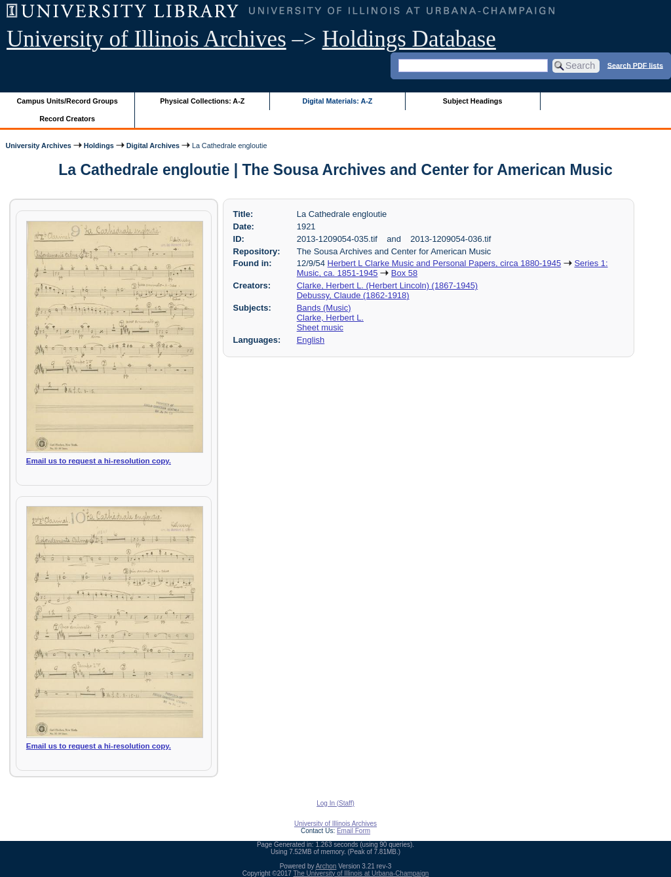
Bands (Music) (324, 308)
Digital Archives (153, 145)
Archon (326, 866)
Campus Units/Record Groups (67, 101)
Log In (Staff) (335, 803)
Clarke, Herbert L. (330, 317)
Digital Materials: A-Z (337, 101)
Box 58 (404, 273)
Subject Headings (473, 101)
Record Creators (67, 119)
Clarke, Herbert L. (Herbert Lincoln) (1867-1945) (387, 285)
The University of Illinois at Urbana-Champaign (361, 873)
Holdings (99, 145)
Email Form (353, 830)
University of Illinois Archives (146, 39)
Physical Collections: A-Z (202, 101)
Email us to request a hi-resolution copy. (98, 461)
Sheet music (320, 327)
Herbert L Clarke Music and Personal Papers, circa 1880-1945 (445, 263)
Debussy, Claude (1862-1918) (353, 295)
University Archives (38, 145)
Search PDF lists (635, 65)
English (310, 340)
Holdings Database (409, 39)
